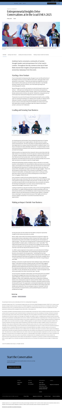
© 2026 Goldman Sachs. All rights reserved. (10, 396)
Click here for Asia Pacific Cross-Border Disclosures (11, 406)
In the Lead (14, 296)
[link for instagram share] (52, 382)
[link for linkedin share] (50, 382)
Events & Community (22, 296)
